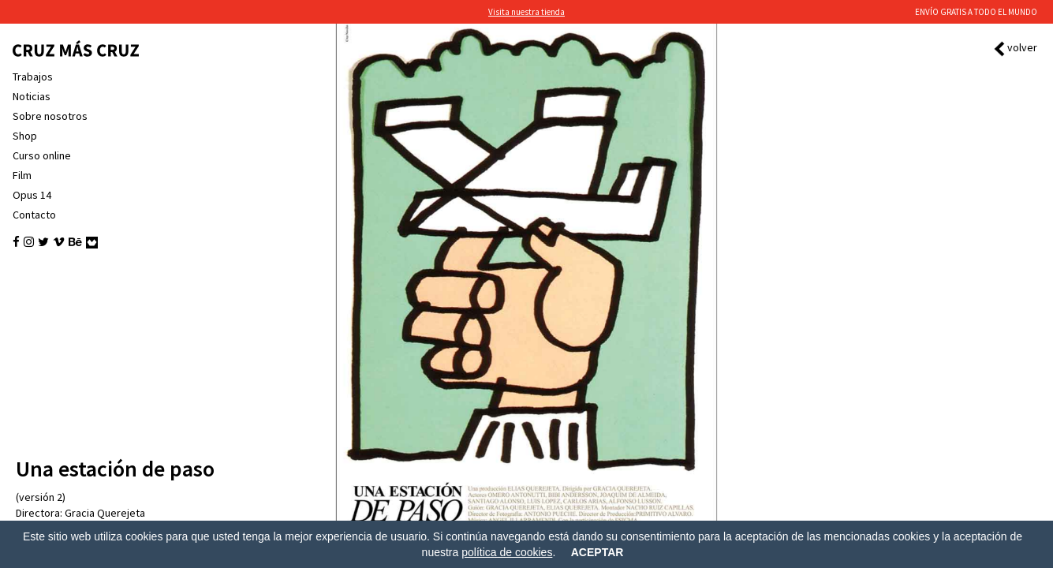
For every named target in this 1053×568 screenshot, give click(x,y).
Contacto (34, 214)
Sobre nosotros (50, 116)
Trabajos (33, 76)
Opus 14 (32, 195)
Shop (25, 136)
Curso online (42, 155)
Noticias (31, 96)
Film (22, 175)
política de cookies (506, 552)
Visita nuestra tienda (526, 11)
